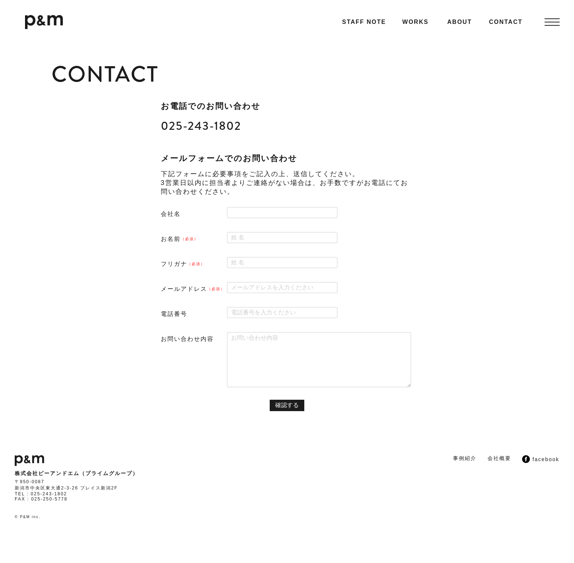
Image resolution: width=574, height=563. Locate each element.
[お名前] (282, 237)
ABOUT (459, 22)
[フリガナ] (282, 262)
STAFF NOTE (364, 22)
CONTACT (505, 22)
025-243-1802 (201, 126)
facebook (540, 459)
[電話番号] (282, 312)
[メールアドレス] (282, 287)
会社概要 (499, 458)
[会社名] (282, 212)
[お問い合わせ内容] (319, 359)
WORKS (415, 22)
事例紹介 (464, 458)
